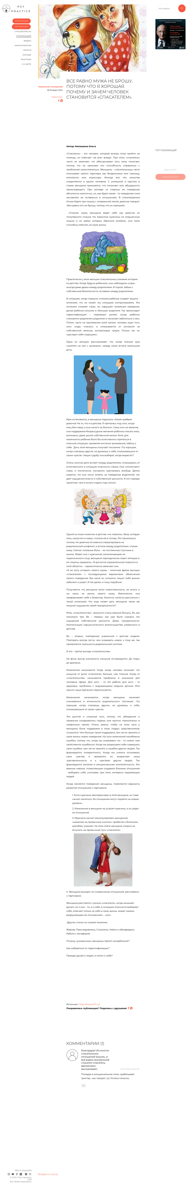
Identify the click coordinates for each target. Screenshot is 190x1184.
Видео (27, 41)
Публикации (23, 36)
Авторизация (21, 27)
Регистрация (21, 21)
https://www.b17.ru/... (90, 1004)
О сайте (26, 64)
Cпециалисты (23, 31)
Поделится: (57, 97)
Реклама (26, 59)
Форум (27, 50)
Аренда (27, 55)
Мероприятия (23, 45)
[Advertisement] (103, 123)
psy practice (16, 8)
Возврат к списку (48, 1174)
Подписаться (170, 179)
